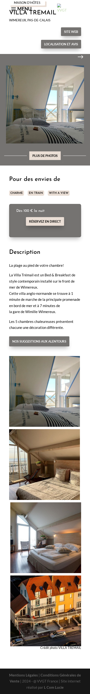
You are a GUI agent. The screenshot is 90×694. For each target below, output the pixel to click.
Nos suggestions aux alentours (39, 341)
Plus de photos (45, 156)
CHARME (16, 193)
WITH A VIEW (58, 193)
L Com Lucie (54, 687)
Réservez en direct (45, 221)
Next (76, 57)
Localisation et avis (61, 44)
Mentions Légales (23, 675)
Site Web (71, 32)
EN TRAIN (36, 193)
